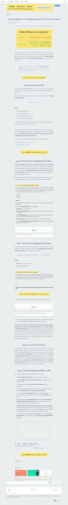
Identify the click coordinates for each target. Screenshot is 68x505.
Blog (26, 1)
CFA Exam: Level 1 (19, 26)
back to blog (57, 5)
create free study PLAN (43, 7)
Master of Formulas (35, 479)
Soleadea (58, 500)
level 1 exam (16, 480)
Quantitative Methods (29, 26)
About (21, 1)
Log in (51, 482)
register (54, 482)
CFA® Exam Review (30, 479)
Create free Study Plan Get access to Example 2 (34, 294)
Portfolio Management (18, 479)
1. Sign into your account (30, 299)
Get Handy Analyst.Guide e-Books (34, 78)
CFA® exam (20, 480)
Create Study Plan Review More (34, 152)
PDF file (37, 444)
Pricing (16, 1)
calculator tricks (41, 479)
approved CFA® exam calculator (48, 479)
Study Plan (10, 1)
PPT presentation (39, 448)
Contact (8, 500)
